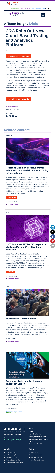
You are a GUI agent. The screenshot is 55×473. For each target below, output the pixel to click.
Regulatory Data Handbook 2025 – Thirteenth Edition (24, 382)
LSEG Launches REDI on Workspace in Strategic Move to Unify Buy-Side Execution (26, 247)
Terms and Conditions (36, 444)
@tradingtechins (36, 457)
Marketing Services (35, 434)
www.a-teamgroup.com (12, 434)
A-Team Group (11, 452)
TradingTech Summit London (21, 318)
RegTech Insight (15, 8)
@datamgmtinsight (37, 460)
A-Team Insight (12, 455)
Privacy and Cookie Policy (38, 436)
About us (32, 429)
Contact (32, 431)
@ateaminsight (36, 452)
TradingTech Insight (25, 8)
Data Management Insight (38, 8)
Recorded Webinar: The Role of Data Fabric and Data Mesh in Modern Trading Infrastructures (27, 170)
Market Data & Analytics (12, 109)
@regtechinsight (36, 455)
